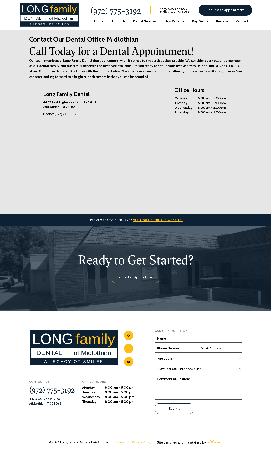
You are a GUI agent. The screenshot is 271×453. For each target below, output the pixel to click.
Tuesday (180, 103)
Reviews (222, 21)
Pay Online (200, 21)
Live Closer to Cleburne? (135, 220)
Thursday (181, 112)
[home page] (49, 15)
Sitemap (120, 442)
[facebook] (128, 348)
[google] (128, 335)
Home (99, 21)
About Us (118, 21)
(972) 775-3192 (115, 10)
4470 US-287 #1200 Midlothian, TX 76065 (174, 10)
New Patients (174, 21)
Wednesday (183, 108)
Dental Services (145, 21)
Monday (180, 98)
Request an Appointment (225, 10)
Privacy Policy (142, 442)
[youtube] (128, 361)
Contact (242, 21)
